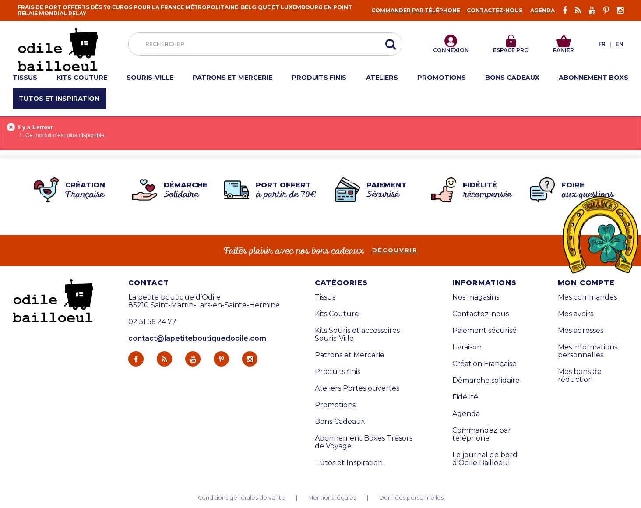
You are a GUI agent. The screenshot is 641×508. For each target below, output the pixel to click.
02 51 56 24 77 (152, 322)
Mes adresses (580, 331)
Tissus (325, 297)
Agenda (542, 10)
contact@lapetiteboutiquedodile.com (197, 338)
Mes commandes (587, 297)
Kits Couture (337, 314)
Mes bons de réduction (580, 376)
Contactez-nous (494, 10)
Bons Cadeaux (340, 422)
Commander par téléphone (415, 10)
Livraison (467, 347)
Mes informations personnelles (587, 351)
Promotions (335, 405)
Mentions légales (332, 498)
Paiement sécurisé (484, 331)
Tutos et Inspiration (349, 463)
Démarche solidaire (486, 381)
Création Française (484, 364)
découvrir (395, 250)
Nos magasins (475, 297)
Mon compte (586, 283)
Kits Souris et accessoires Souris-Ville (357, 334)
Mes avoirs (575, 314)
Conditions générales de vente (241, 498)
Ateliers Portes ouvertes (357, 388)
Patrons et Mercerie (349, 355)
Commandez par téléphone (481, 434)
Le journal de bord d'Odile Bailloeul (485, 459)
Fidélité (465, 397)
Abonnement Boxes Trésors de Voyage (363, 442)
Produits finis (337, 372)
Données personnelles (411, 498)
